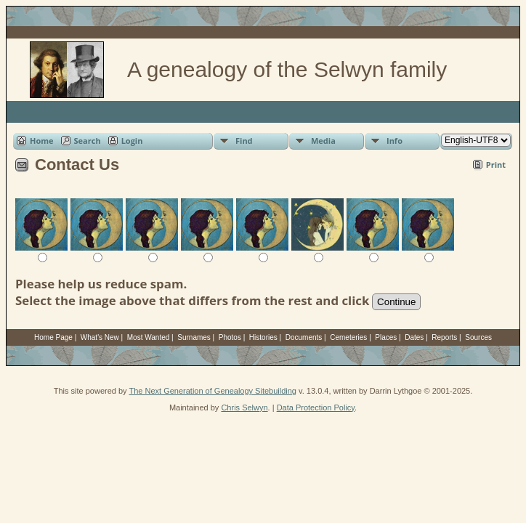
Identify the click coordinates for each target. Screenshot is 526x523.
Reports (444, 337)
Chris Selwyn (244, 407)
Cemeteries (348, 337)
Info (394, 140)
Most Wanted (148, 337)
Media (323, 140)
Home (42, 140)
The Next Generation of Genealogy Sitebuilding (212, 390)
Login (132, 140)
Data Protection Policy (316, 407)
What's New (100, 337)
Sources (478, 337)
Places (386, 337)
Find (244, 140)
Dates (414, 337)
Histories (263, 337)
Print (496, 164)
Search (87, 140)
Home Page (53, 337)
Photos (230, 337)
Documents (304, 337)
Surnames (194, 337)
